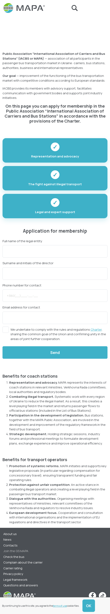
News (7, 539)
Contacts (10, 545)
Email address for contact (21, 307)
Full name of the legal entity (22, 241)
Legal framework (15, 579)
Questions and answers (20, 585)
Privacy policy (13, 574)
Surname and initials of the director (28, 263)
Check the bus (13, 557)
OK (88, 605)
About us (10, 534)
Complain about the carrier (23, 562)
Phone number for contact (22, 285)
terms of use (60, 606)
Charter (96, 329)
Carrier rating (12, 568)
